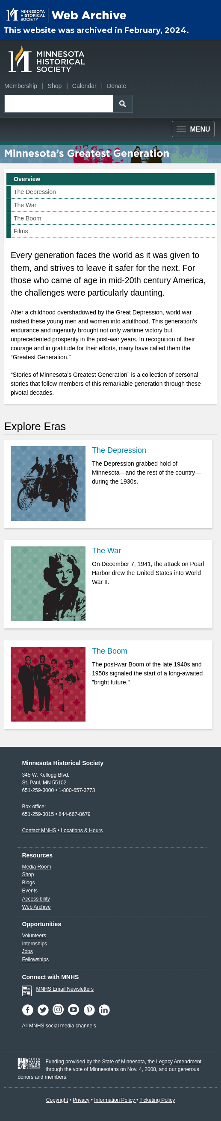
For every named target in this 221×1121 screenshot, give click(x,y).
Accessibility (36, 899)
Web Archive (36, 907)
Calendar (84, 85)
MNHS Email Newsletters (65, 989)
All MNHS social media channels (59, 1026)
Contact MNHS (39, 830)
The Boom (27, 218)
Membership (20, 85)
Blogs (28, 883)
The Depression (35, 191)
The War (25, 205)
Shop (55, 85)
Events (30, 891)
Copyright (57, 1100)
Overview (27, 179)
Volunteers (34, 936)
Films (21, 231)
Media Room (36, 867)
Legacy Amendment (178, 1062)
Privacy (81, 1100)
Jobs (27, 951)
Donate (116, 85)
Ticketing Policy (157, 1100)
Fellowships (35, 960)
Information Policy (115, 1100)
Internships (34, 944)
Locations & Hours (82, 830)
